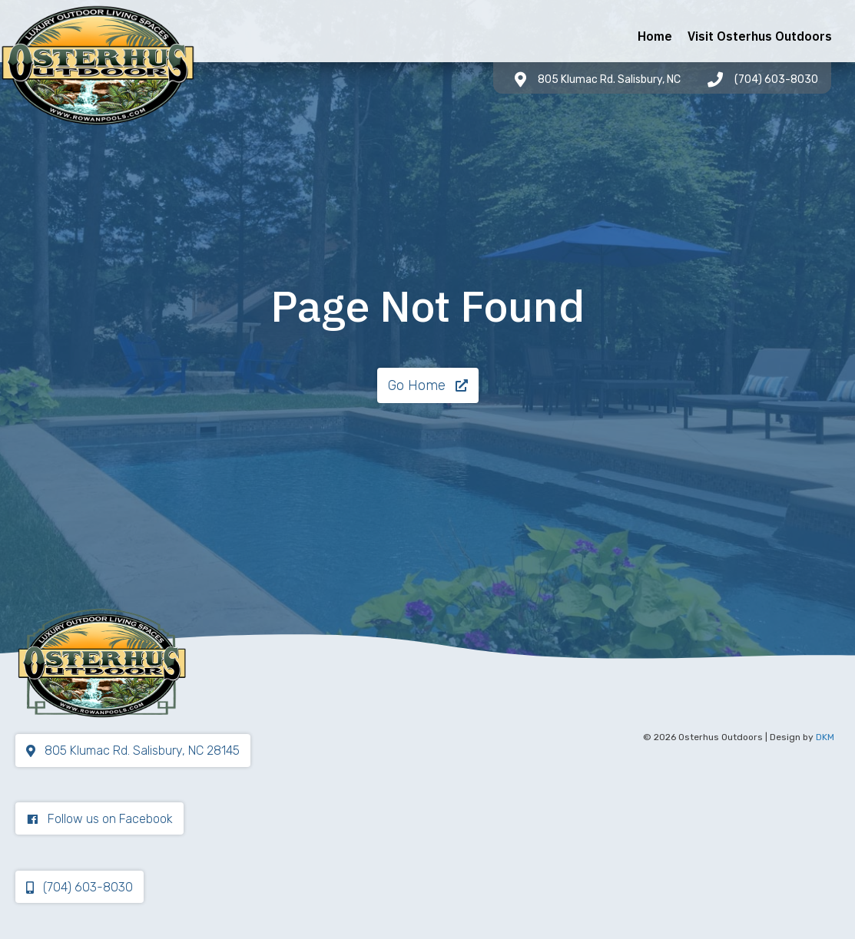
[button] (428, 385)
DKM (825, 737)
